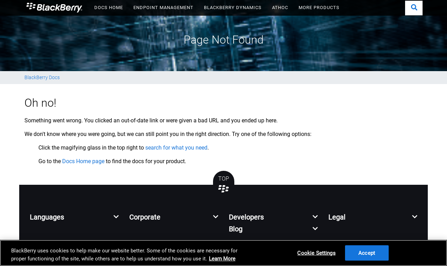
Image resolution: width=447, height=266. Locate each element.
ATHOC (280, 7)
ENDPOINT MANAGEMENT (163, 7)
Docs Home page (83, 161)
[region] (223, 253)
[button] (414, 8)
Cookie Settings (316, 253)
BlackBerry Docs (42, 77)
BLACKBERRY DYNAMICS (233, 7)
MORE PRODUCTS (319, 7)
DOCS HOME (108, 7)
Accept (366, 253)
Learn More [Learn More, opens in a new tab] (222, 259)
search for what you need (176, 147)
